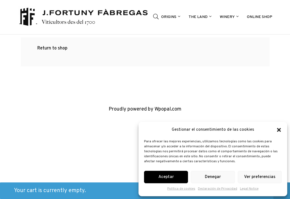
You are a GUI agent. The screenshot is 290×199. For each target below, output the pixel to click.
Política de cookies (181, 189)
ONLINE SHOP (259, 17)
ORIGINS (170, 16)
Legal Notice (249, 189)
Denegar (213, 177)
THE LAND (199, 16)
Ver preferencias (259, 177)
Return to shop (52, 48)
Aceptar (166, 177)
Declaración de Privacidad (217, 189)
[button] (279, 130)
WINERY (228, 16)
